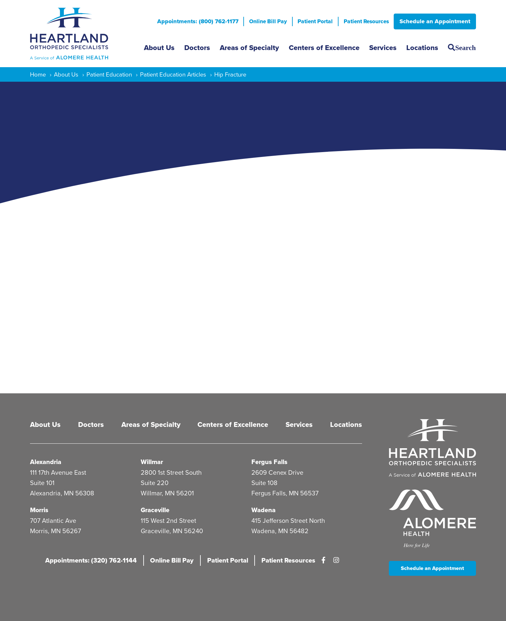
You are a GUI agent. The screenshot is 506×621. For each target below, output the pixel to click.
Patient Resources (364, 21)
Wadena (263, 510)
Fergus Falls (269, 462)
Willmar (152, 462)
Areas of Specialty (249, 47)
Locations (422, 47)
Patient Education (109, 74)
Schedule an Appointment (435, 21)
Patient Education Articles (173, 74)
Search (465, 47)
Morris (40, 510)
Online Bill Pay (261, 21)
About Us (159, 47)
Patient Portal (310, 21)
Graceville (155, 510)
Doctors (197, 47)
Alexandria (46, 462)
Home (38, 74)
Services (383, 47)
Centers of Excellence (324, 47)
